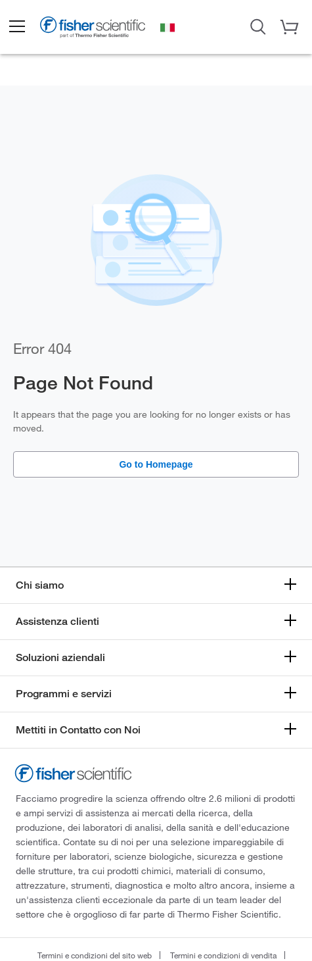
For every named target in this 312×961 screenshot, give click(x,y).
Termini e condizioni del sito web (94, 955)
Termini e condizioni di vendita (223, 955)
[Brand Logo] (92, 28)
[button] (16, 27)
